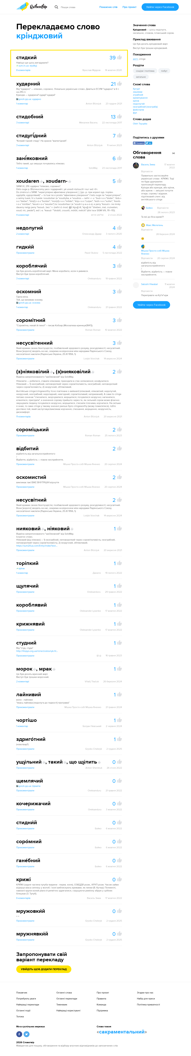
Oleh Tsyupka (140, 123)
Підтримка (102, 1010)
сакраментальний (122, 1032)
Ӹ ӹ (99, 655)
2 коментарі (22, 233)
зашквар (137, 91)
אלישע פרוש (97, 214)
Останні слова (64, 992)
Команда (101, 1004)
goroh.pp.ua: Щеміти (28, 786)
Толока (20, 1016)
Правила (101, 998)
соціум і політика (145, 70)
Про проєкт (130, 7)
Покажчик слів (108, 7)
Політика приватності (148, 1004)
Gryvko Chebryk (93, 748)
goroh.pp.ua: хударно (28, 99)
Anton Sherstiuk (94, 767)
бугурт (136, 88)
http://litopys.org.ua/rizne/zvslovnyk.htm (37, 651)
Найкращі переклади (27, 1004)
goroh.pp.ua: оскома (28, 302)
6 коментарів (23, 898)
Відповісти (147, 171)
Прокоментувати (25, 252)
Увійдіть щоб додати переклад (44, 969)
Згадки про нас (145, 992)
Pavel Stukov (91, 252)
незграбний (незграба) (145, 106)
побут (164, 70)
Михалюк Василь (88, 122)
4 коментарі (22, 214)
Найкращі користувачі (68, 1010)
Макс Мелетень (154, 225)
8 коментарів (23, 70)
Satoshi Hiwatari (149, 284)
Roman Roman (93, 329)
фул (135, 112)
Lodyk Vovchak (91, 358)
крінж (136, 100)
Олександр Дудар (91, 233)
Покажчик (21, 992)
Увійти (160, 7)
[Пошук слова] (79, 7)
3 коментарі (22, 122)
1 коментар (22, 103)
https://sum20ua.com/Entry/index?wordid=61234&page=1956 (37, 545)
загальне (141, 76)
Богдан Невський (92, 726)
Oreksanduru (94, 278)
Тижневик (61, 1004)
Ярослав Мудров (91, 70)
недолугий (139, 103)
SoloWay (93, 168)
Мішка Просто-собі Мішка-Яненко (81, 464)
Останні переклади (66, 998)
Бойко (98, 828)
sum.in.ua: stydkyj (26, 65)
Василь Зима (94, 898)
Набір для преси (146, 998)
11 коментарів (23, 416)
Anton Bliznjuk (93, 103)
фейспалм (138, 109)
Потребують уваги (26, 998)
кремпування (140, 97)
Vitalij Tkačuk (92, 681)
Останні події (23, 1010)
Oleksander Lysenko (90, 610)
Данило (97, 572)
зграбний (138, 94)
